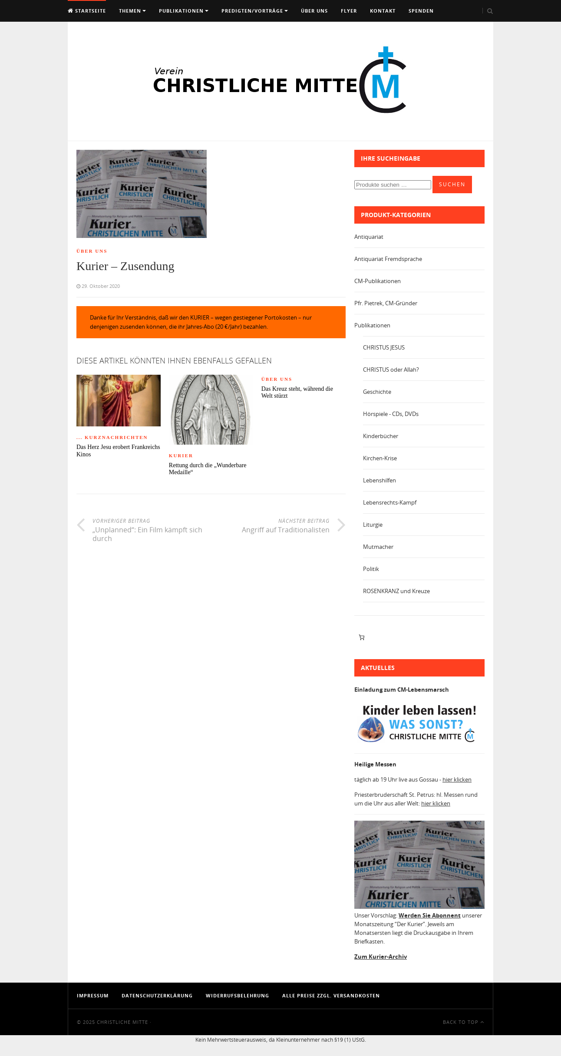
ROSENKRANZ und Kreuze (396, 591)
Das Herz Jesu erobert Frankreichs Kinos (118, 451)
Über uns (314, 10)
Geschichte (377, 392)
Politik (371, 569)
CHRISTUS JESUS (384, 347)
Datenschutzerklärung (157, 995)
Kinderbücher (380, 436)
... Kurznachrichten (112, 437)
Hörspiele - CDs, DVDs (391, 414)
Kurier (181, 455)
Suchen (452, 184)
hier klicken (457, 779)
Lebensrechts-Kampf (389, 502)
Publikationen (181, 10)
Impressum (93, 995)
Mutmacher (378, 547)
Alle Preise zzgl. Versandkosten (331, 995)
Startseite (87, 10)
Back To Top (463, 1022)
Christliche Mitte (122, 1022)
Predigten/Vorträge (252, 10)
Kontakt (383, 10)
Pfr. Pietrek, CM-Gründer (385, 303)
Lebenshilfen (379, 480)
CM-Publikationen (377, 281)
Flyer (349, 10)
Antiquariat (368, 237)
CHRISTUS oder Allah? (391, 369)
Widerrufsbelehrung (237, 995)
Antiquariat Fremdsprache (388, 259)
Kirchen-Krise (380, 458)
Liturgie (373, 524)
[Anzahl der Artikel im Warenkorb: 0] (361, 637)
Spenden (421, 10)
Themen (130, 10)
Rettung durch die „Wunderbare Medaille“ (208, 469)
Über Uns (91, 251)
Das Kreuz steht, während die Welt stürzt (297, 392)
